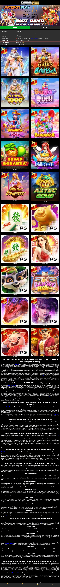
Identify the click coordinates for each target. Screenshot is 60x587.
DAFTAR (15, 28)
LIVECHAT (52, 585)
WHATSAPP (37, 585)
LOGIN (45, 28)
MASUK (7, 585)
